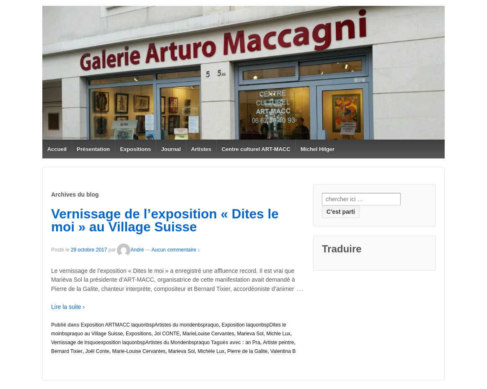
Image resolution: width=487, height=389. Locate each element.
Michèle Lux (211, 351)
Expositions (135, 149)
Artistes (201, 149)
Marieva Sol (250, 334)
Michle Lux (278, 334)
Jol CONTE (167, 334)
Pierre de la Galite (247, 351)
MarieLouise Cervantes (208, 334)
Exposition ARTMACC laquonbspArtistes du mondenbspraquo (150, 325)
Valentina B (283, 351)
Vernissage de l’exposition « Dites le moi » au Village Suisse (165, 220)
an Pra (252, 342)
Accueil (57, 149)
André (130, 250)
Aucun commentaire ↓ (176, 250)
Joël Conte (97, 351)
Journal (171, 149)
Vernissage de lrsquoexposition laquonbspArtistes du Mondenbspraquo (130, 342)
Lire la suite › (68, 306)
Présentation (93, 149)
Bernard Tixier (67, 351)
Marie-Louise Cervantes (138, 351)
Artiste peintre (278, 342)
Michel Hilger (317, 149)
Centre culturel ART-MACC (256, 149)
